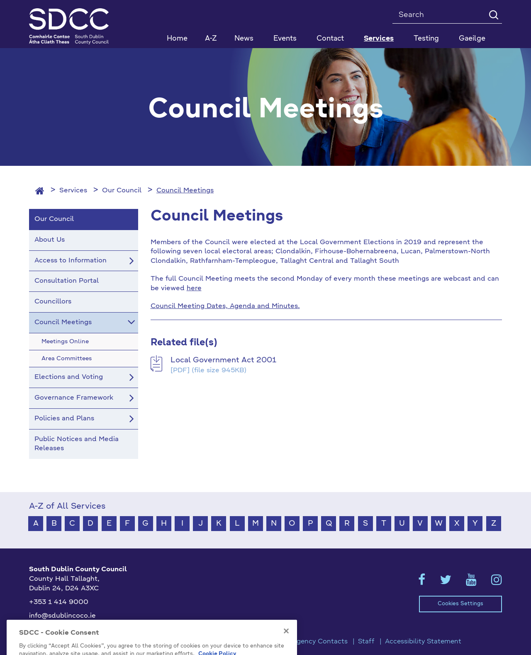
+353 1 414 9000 (58, 602)
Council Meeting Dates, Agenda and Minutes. (225, 306)
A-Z (211, 38)
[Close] (286, 648)
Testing (426, 38)
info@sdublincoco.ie (62, 616)
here (194, 288)
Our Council (121, 190)
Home (177, 38)
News (243, 38)
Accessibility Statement (423, 641)
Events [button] (285, 38)
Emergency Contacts (314, 641)
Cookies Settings (460, 603)
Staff (366, 641)
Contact (330, 38)
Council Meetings (185, 190)
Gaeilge (472, 38)
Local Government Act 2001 (223, 360)
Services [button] (379, 38)
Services (73, 190)
